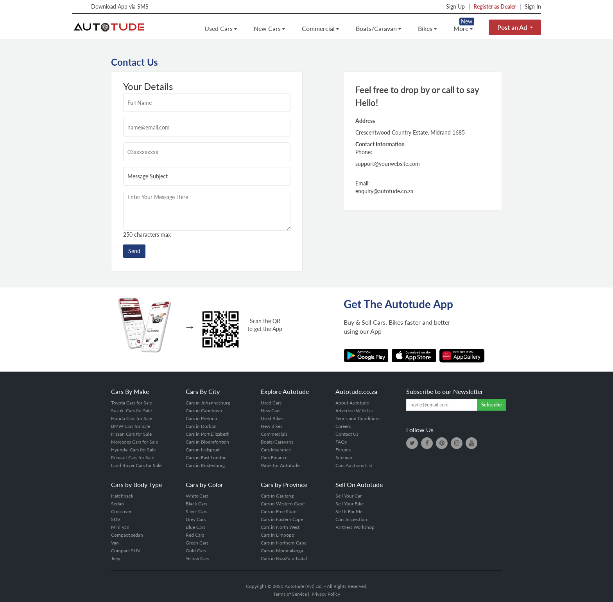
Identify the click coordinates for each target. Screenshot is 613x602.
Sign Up (455, 6)
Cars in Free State (278, 511)
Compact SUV (125, 550)
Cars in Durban (201, 426)
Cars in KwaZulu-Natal (284, 558)
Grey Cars (196, 519)
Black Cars (196, 504)
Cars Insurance (276, 450)
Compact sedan (127, 535)
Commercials (274, 434)
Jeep (115, 558)
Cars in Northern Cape (283, 543)
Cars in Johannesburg (208, 403)
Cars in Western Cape (283, 504)
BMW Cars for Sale (130, 426)
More (462, 28)
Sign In (533, 6)
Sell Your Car (348, 496)
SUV (115, 519)
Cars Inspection (351, 519)
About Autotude (352, 403)
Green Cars (197, 543)
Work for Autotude (280, 465)
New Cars (269, 28)
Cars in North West (280, 527)
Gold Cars (196, 550)
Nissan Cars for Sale (131, 434)
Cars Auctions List (353, 465)
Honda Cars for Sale (131, 418)
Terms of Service (290, 594)
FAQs (341, 442)
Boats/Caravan (378, 28)
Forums (343, 450)
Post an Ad (514, 27)
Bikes (427, 28)
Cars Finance (274, 457)
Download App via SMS (112, 6)
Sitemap (343, 457)
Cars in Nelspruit (203, 450)
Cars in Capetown (204, 410)
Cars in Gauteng (277, 496)
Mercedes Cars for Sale (134, 442)
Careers (343, 426)
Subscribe (491, 405)
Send (134, 251)
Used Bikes (272, 418)
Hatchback (122, 496)
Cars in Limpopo (277, 535)
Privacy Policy (326, 594)
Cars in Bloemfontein (207, 442)
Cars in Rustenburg (205, 465)
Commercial (320, 28)
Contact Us (346, 434)
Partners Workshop (355, 527)
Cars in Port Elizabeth (207, 434)
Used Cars (220, 28)
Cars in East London (206, 457)
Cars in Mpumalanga (282, 550)
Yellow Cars (197, 558)
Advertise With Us (354, 410)
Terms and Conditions (357, 418)
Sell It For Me (348, 511)
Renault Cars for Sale (132, 457)
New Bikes (271, 426)
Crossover (121, 511)
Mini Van (120, 527)
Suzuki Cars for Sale (131, 410)
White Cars (197, 496)
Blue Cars (195, 527)
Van (115, 543)
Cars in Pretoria (201, 418)
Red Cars (195, 535)
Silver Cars (196, 511)
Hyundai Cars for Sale (133, 450)
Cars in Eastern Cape (282, 519)
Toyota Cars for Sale (131, 403)
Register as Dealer (494, 6)
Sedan (117, 504)
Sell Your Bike (349, 504)
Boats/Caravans (277, 442)
